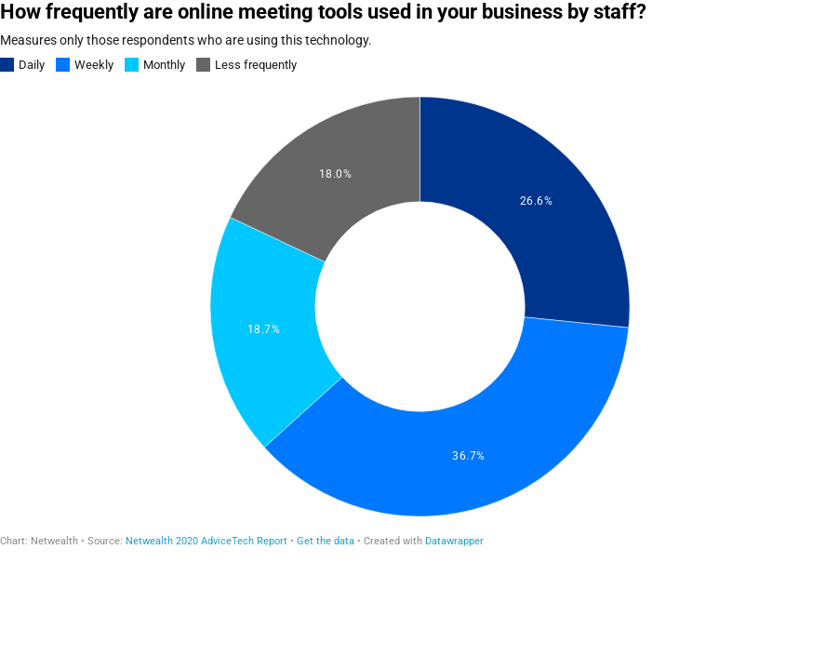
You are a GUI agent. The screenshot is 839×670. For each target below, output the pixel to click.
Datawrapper (454, 541)
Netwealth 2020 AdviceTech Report (206, 541)
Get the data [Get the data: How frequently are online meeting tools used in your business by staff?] (325, 541)
